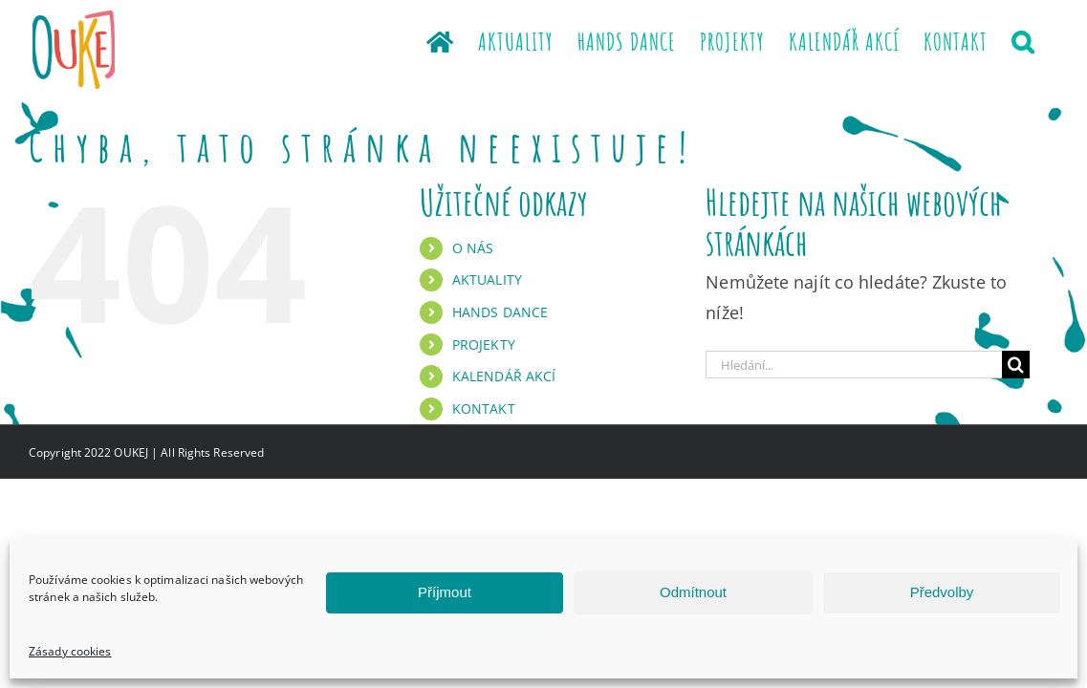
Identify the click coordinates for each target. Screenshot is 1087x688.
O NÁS (473, 248)
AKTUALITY (487, 279)
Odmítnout (693, 592)
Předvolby (942, 592)
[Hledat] (1016, 364)
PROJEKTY (483, 344)
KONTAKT (483, 408)
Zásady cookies (70, 651)
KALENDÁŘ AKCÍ (503, 376)
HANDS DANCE (500, 312)
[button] (1046, 40)
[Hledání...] (854, 364)
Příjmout (444, 592)
